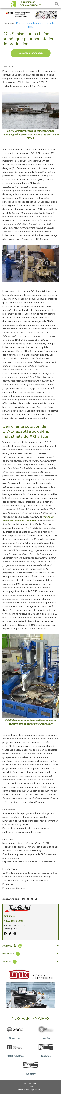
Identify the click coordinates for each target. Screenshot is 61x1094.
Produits (30, 954)
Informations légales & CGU (30, 1089)
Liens (30, 1086)
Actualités (30, 946)
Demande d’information (31, 53)
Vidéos (30, 962)
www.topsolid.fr (11, 928)
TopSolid (9, 916)
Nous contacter (31, 1083)
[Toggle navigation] (4, 4)
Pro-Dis (20, 23)
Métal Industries (35, 23)
